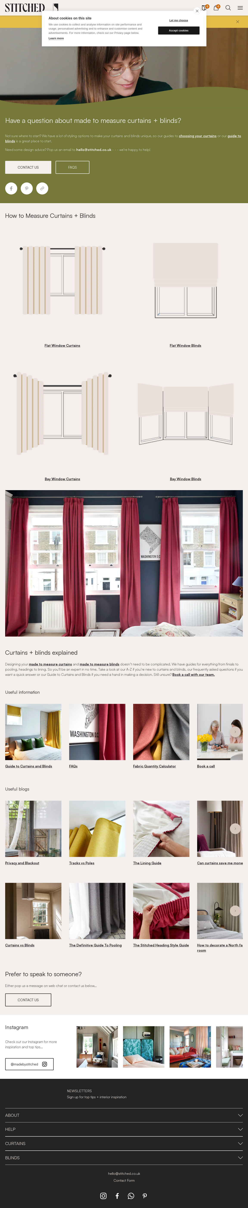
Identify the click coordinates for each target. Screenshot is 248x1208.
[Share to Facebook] (11, 188)
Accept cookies (179, 30)
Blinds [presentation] (124, 1157)
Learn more (56, 38)
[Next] (235, 731)
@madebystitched (29, 1064)
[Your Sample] (204, 8)
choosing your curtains (198, 136)
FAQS (72, 167)
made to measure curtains (50, 664)
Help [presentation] (124, 1129)
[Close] (237, 21)
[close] (197, 10)
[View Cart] (216, 7)
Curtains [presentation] (124, 1143)
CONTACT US (28, 167)
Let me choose (178, 20)
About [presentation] (124, 1115)
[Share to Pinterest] (27, 188)
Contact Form (124, 1180)
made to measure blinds (99, 664)
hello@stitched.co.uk (124, 1173)
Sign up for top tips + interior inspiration (96, 1097)
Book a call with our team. (193, 674)
